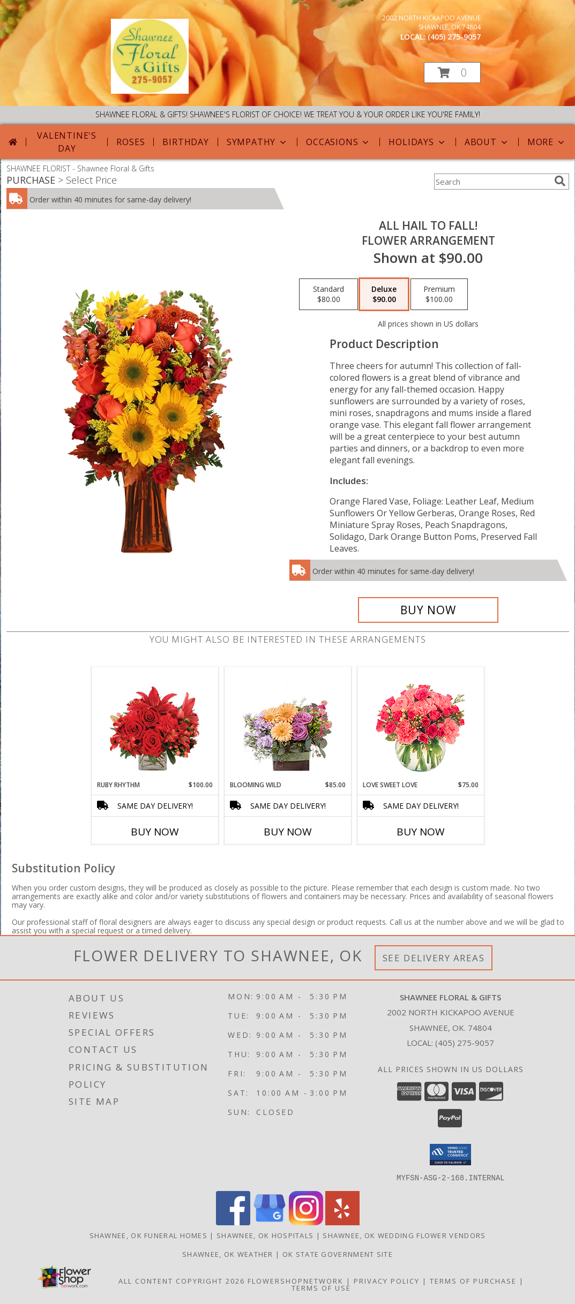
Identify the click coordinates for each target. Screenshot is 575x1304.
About (487, 142)
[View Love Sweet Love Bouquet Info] (420, 723)
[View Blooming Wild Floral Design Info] (287, 723)
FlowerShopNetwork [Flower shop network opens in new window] (295, 1280)
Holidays (417, 142)
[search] (560, 181)
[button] (452, 72)
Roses (130, 142)
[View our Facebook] (233, 1222)
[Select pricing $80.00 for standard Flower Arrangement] (328, 294)
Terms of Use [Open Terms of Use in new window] (321, 1287)
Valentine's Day (66, 142)
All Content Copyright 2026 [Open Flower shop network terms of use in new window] (181, 1280)
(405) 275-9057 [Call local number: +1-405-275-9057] (454, 37)
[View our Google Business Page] (269, 1222)
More (546, 142)
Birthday (185, 142)
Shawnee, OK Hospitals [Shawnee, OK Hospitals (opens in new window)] (264, 1235)
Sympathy (257, 142)
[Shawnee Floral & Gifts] (150, 91)
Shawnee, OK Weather (227, 1253)
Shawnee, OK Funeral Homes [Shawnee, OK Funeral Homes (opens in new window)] (148, 1235)
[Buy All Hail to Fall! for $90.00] (428, 610)
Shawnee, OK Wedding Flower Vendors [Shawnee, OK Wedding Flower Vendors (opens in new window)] (404, 1235)
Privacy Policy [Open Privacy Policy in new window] (387, 1280)
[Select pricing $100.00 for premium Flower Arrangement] (439, 294)
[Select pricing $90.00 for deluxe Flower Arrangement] (384, 294)
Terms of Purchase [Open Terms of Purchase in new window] (473, 1280)
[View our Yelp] (342, 1222)
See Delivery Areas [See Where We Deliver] (434, 958)
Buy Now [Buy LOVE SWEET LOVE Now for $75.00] (421, 832)
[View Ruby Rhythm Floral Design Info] (154, 723)
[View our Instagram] (306, 1222)
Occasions (338, 142)
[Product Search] (492, 181)
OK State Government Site (337, 1253)
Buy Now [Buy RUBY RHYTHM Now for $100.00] (155, 832)
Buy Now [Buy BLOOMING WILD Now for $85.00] (288, 832)
